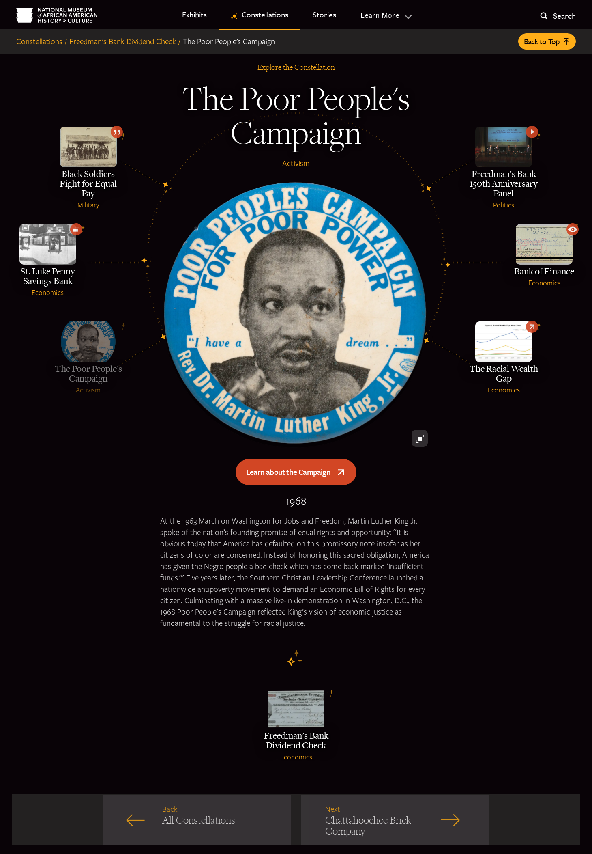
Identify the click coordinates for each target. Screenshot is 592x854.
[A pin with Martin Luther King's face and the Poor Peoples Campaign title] (296, 314)
